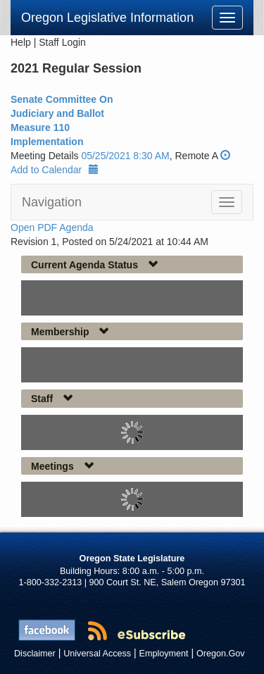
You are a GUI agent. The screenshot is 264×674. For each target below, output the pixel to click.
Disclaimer (35, 654)
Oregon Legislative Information (107, 18)
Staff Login (62, 42)
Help (21, 42)
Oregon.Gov (220, 654)
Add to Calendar (55, 169)
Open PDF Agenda (52, 227)
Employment (164, 654)
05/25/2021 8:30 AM (125, 155)
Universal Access (97, 654)
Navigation (52, 202)
